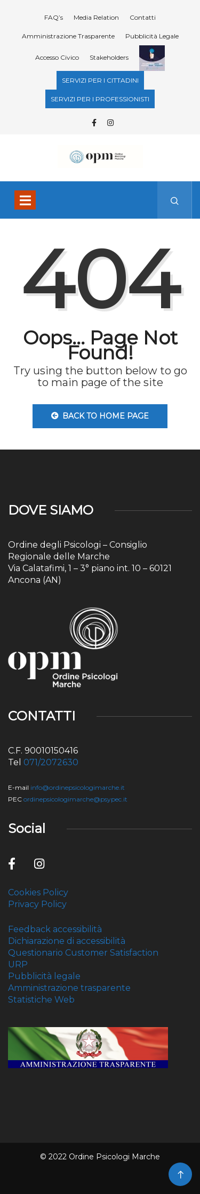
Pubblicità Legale (152, 36)
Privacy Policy (37, 904)
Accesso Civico (57, 57)
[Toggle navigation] (25, 200)
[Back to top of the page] (181, 1175)
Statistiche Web (41, 1000)
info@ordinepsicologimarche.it (77, 787)
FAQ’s (53, 17)
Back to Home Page (100, 416)
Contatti (143, 17)
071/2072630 (50, 762)
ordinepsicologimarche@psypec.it (75, 799)
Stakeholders (109, 57)
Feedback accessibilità (55, 929)
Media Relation (96, 17)
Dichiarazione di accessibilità (66, 941)
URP (18, 964)
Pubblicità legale (44, 976)
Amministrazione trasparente (69, 988)
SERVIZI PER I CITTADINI (100, 80)
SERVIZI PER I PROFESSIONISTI (100, 99)
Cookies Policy (38, 892)
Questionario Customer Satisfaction (83, 953)
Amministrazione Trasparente (68, 36)
